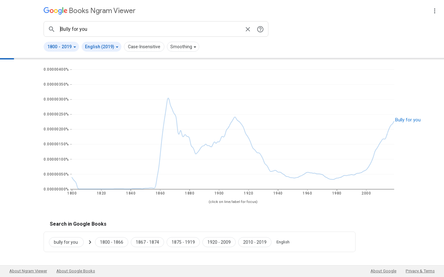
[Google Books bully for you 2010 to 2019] (255, 241)
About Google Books (75, 271)
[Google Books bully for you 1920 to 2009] (219, 241)
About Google (383, 271)
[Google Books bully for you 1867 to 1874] (147, 241)
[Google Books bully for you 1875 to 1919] (183, 241)
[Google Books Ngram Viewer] (89, 10)
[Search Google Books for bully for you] (69, 241)
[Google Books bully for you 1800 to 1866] (112, 241)
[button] (61, 47)
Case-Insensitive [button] (144, 46)
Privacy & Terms (420, 271)
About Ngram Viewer (28, 271)
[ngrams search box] (149, 28)
